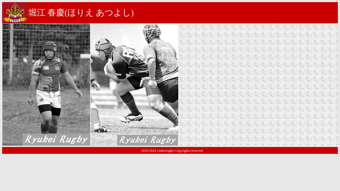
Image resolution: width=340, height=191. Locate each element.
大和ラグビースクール (251, 49)
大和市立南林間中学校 (245, 42)
